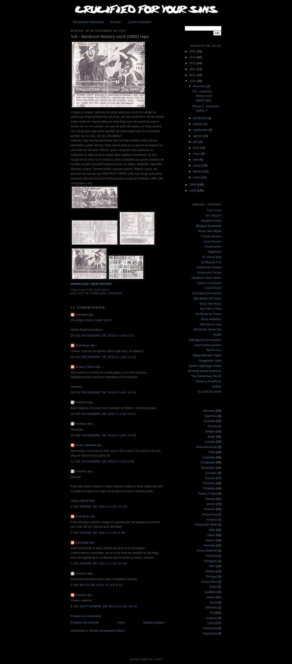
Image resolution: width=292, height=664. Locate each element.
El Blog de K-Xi (211, 262)
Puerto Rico (209, 581)
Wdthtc (216, 386)
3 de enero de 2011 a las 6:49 (98, 532)
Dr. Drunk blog (211, 257)
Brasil (211, 436)
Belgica (210, 431)
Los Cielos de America (206, 293)
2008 (193, 190)
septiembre (201, 130)
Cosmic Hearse (211, 236)
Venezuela (210, 628)
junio (196, 147)
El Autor (115, 22)
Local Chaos (213, 288)
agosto (198, 136)
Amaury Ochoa (85, 366)
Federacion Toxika (209, 272)
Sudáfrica (210, 592)
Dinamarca (208, 467)
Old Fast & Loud (210, 324)
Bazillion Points (211, 220)
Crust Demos (212, 241)
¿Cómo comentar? (140, 22)
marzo (197, 165)
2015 (193, 51)
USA (210, 623)
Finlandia (115, 293)
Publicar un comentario (86, 616)
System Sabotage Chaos (204, 366)
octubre (198, 124)
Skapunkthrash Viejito (207, 355)
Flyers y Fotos (207, 493)
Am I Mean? (213, 215)
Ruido (217, 334)
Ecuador (211, 473)
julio (196, 141)
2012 (193, 69)
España (210, 478)
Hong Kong (209, 514)
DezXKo (80, 595)
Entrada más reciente (85, 622)
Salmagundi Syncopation (204, 340)
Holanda (209, 509)
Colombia (209, 457)
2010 (193, 81)
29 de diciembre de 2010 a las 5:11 (102, 335)
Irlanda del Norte (206, 524)
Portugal (211, 576)
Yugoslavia (210, 633)
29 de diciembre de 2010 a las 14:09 (103, 392)
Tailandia (211, 607)
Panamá (211, 555)
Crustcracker (212, 246)
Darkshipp (82, 542)
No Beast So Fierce (208, 314)
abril (196, 159)
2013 (193, 63)
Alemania (209, 410)
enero (197, 177)
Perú (212, 566)
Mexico (210, 540)
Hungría (211, 519)
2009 (193, 184)
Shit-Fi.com (213, 350)
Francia (210, 499)
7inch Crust (213, 210)
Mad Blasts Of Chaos (207, 298)
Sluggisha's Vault (210, 360)
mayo (197, 153)
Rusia (213, 586)
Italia (212, 529)
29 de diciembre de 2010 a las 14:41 (103, 414)
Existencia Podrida (209, 267)
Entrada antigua (153, 622)
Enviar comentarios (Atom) (107, 630)
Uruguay (211, 618)
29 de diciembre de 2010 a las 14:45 (103, 435)
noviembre (200, 118)
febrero (198, 171)
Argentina (210, 416)
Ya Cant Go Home (209, 391)
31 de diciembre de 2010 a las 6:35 (102, 461)
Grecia (210, 504)
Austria (212, 426)
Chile (212, 452)
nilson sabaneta (85, 445)
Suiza (213, 602)
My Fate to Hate (210, 308)
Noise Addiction (211, 319)
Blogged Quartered (208, 225)
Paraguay (210, 561)
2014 (193, 57)
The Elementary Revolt (206, 376)
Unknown (81, 314)
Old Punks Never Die (207, 329)
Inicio (121, 622)
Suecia (210, 597)
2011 (193, 75)
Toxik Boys (82, 345)
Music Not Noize (210, 303)
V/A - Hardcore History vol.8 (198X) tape (110, 36)
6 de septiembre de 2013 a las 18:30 (104, 606)
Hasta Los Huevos (209, 283)
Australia (209, 421)
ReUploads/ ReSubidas (88, 22)
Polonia (210, 571)
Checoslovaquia (206, 447)
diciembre (200, 86)
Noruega (209, 545)
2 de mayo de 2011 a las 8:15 (97, 585)
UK (211, 612)
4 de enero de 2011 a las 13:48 (99, 563)
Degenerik (214, 251)
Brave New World (209, 231)
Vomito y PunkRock (208, 381)
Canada (210, 441)
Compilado (99, 293)
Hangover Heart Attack (206, 277)
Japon (211, 535)
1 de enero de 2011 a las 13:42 (99, 506)
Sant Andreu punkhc (208, 345)
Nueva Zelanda (207, 550)
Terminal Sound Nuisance (204, 371)
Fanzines (209, 483)
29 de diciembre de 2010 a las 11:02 (103, 357)
